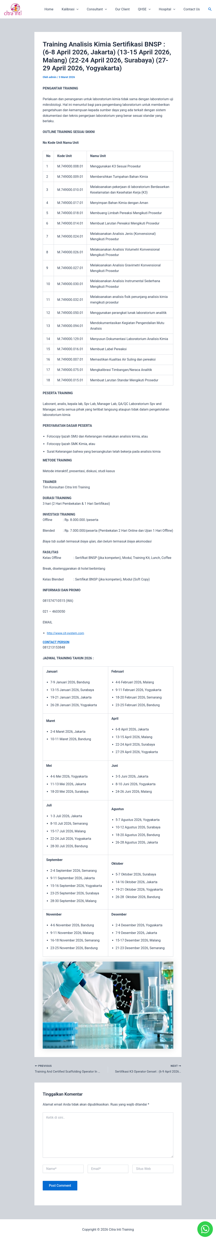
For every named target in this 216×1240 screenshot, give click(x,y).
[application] (86, 9)
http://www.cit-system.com (67, 633)
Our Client (128, 9)
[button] (210, 9)
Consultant (104, 9)
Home (59, 9)
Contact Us (192, 9)
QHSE (148, 9)
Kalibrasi (79, 9)
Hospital (169, 9)
